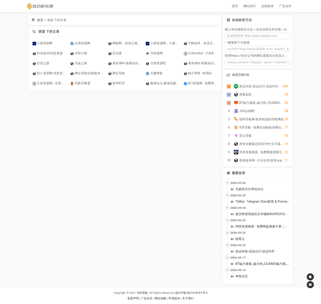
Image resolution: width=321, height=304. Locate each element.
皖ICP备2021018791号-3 (191, 292)
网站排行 (249, 6)
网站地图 (161, 298)
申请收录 (174, 298)
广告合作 (285, 6)
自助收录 (267, 6)
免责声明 (133, 298)
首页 (235, 6)
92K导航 (142, 292)
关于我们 (188, 298)
